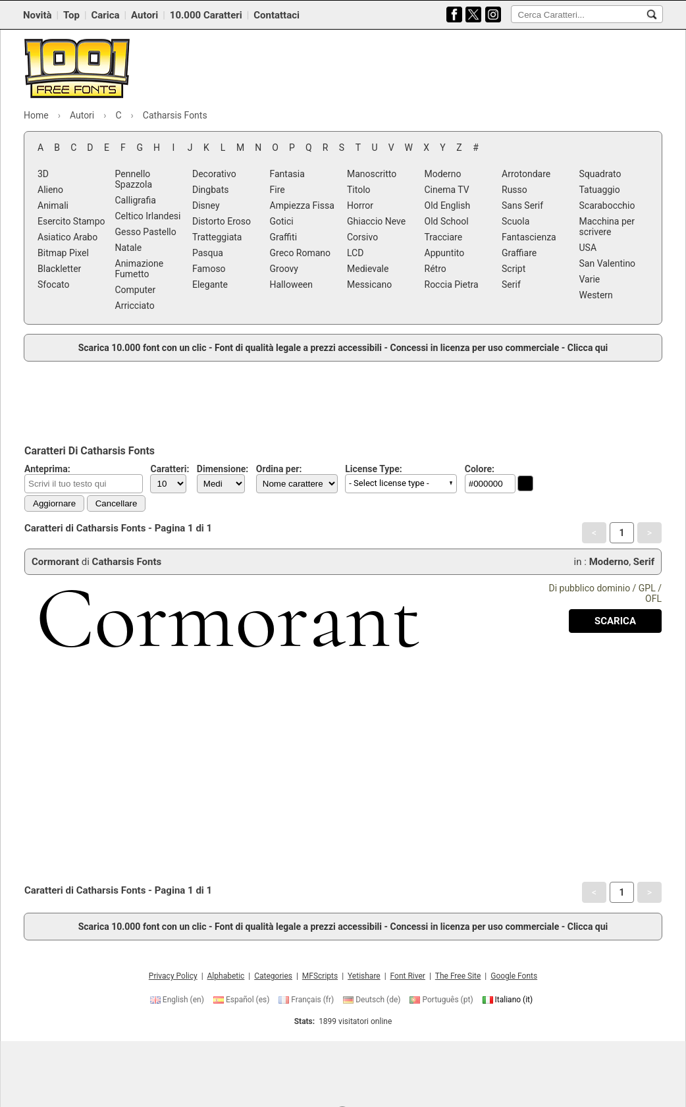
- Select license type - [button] (389, 483)
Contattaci (276, 15)
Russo (514, 189)
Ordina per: (279, 469)
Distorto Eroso (221, 221)
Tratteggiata (217, 237)
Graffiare (519, 253)
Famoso (209, 268)
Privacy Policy (173, 976)
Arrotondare (526, 174)
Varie (589, 279)
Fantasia (287, 174)
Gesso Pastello (145, 232)
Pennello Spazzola (134, 179)
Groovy (284, 268)
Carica (105, 15)
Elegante (210, 284)
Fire (277, 189)
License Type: (373, 469)
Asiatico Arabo (67, 237)
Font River (407, 976)
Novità (37, 15)
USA (588, 247)
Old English (448, 205)
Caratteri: (169, 469)
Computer (135, 289)
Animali (53, 205)
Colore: (479, 469)
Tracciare (444, 237)
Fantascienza (529, 237)
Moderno (443, 174)
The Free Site (458, 976)
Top (71, 15)
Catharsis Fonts (127, 562)
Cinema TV (447, 189)
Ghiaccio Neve (376, 221)
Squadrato (600, 174)
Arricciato (135, 305)
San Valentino (607, 263)
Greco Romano (300, 253)
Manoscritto (371, 174)
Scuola (515, 221)
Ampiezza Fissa (302, 205)
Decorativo (214, 174)
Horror (360, 205)
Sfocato (54, 284)
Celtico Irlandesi (148, 216)
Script (513, 268)
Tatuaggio (599, 189)
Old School (447, 221)
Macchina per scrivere (607, 226)
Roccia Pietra (452, 284)
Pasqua (207, 253)
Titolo (359, 189)
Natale (128, 247)
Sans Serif (522, 205)
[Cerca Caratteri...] (651, 14)
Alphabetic (226, 976)
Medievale (367, 268)
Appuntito (445, 253)
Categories (273, 976)
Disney (206, 205)
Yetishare (364, 976)
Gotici (282, 221)
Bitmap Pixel (63, 253)
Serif (511, 284)
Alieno (50, 189)
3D (43, 174)
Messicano (369, 284)
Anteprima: (47, 469)
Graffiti (284, 237)
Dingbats (210, 189)
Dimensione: (223, 469)
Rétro (435, 268)
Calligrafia (135, 200)
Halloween (291, 284)
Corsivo (362, 237)
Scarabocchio (607, 205)
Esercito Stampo (71, 221)
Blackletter (59, 268)
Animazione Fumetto (139, 268)
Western (596, 295)
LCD (355, 253)
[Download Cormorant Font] (615, 621)
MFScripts (320, 976)
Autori (144, 15)
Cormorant (55, 562)
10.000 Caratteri (206, 15)
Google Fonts (513, 976)
